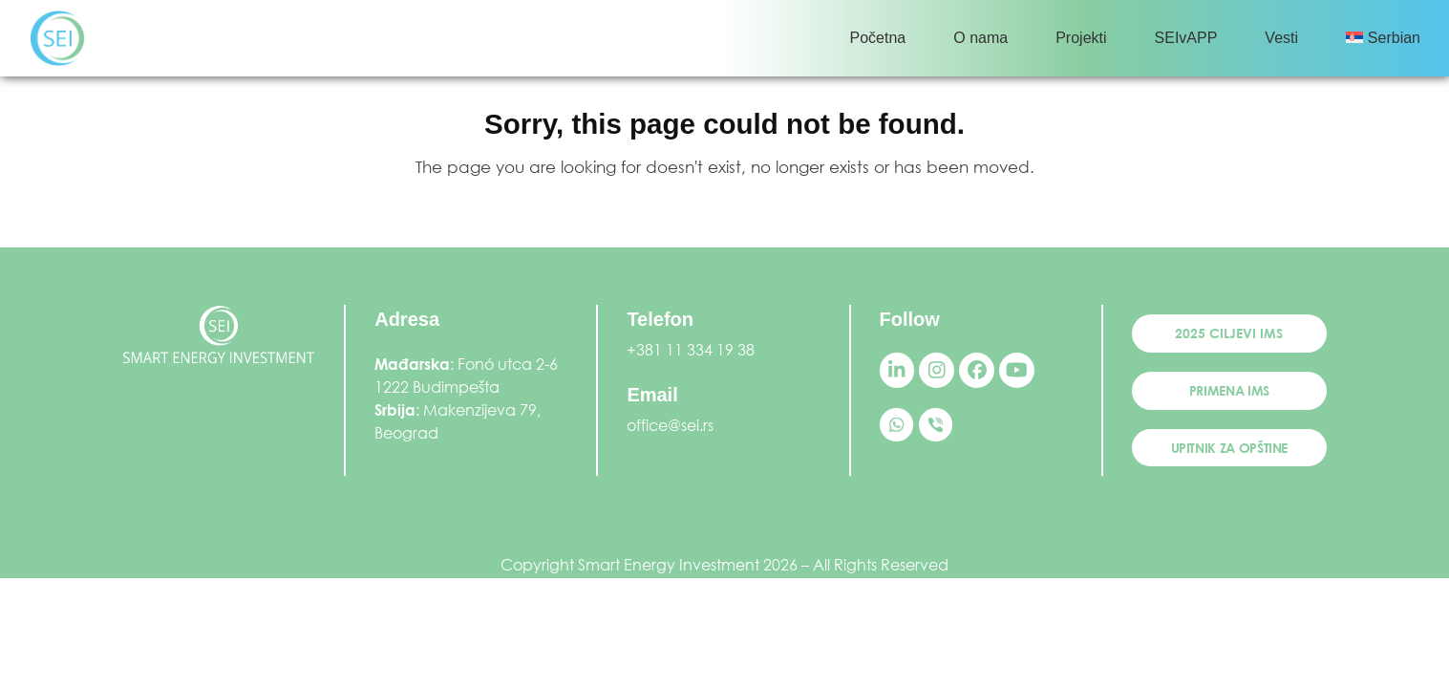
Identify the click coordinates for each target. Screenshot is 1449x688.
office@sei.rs (670, 425)
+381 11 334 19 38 (691, 349)
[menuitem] (1383, 38)
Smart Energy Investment (668, 564)
